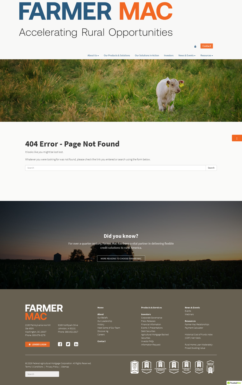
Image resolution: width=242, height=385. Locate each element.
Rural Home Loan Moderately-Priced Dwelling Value (199, 346)
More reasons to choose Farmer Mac (121, 258)
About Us (93, 14)
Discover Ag (102, 331)
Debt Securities (148, 331)
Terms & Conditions (34, 366)
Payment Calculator (194, 327)
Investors (168, 14)
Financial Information (151, 324)
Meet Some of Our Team (108, 327)
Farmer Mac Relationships (197, 324)
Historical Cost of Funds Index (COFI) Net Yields (199, 336)
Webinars (189, 314)
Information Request (150, 344)
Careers (101, 334)
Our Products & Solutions (117, 14)
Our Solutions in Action (147, 14)
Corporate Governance (151, 317)
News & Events (186, 14)
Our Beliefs (102, 317)
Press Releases (148, 321)
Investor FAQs (147, 341)
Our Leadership (104, 321)
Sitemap (65, 366)
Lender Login (37, 344)
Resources (206, 14)
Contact (207, 8)
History (100, 324)
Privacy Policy (52, 366)
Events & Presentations (152, 327)
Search (211, 167)
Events (188, 311)
